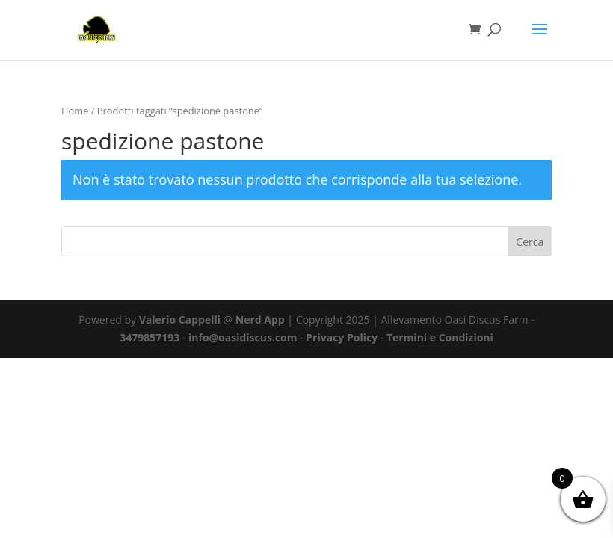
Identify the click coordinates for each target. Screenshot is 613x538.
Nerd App (260, 319)
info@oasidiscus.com (243, 337)
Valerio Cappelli (180, 319)
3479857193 (149, 337)
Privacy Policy (342, 337)
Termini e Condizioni (439, 337)
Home (74, 110)
